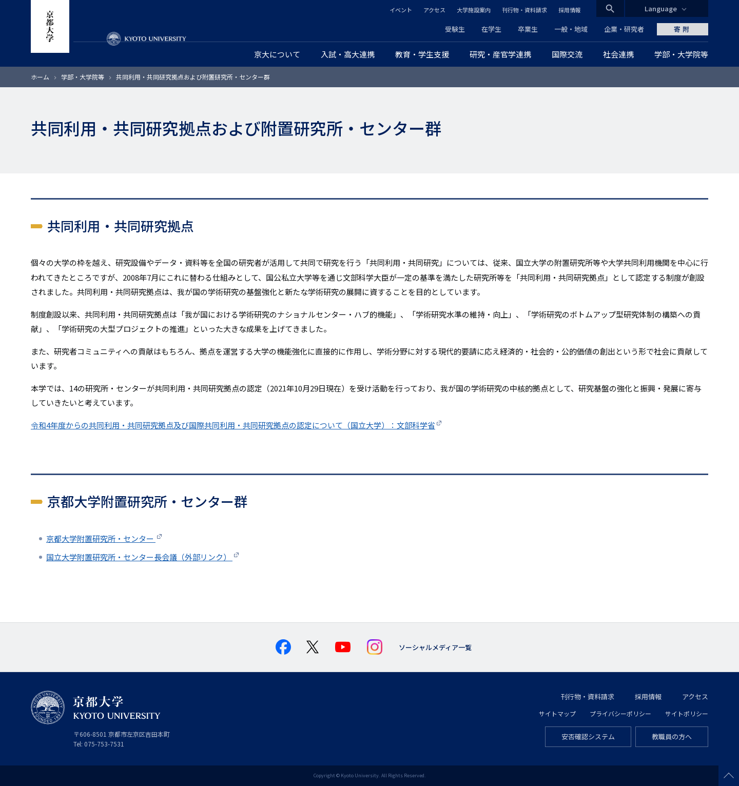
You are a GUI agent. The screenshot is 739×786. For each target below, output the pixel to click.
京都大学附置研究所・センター (100, 538)
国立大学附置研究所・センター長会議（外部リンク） (139, 557)
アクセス (434, 10)
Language (661, 8)
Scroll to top (728, 775)
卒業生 (528, 29)
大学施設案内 (474, 10)
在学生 (491, 29)
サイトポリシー (686, 713)
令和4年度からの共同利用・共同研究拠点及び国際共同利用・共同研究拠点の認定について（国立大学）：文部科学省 (233, 425)
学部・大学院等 (82, 76)
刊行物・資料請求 (524, 10)
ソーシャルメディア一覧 (435, 647)
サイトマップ (557, 713)
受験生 (455, 29)
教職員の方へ (672, 736)
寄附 (682, 29)
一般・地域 (571, 29)
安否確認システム (588, 736)
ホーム (40, 76)
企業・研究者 (624, 29)
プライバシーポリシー (620, 713)
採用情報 (569, 10)
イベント (401, 10)
